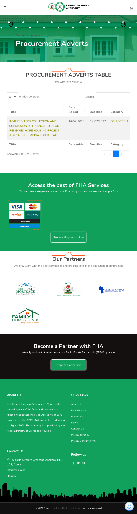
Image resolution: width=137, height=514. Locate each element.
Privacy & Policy (80, 434)
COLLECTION (119, 121)
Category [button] (116, 112)
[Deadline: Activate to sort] (98, 110)
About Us (76, 404)
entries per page (29, 97)
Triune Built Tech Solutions (69, 508)
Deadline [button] (96, 112)
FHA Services (78, 410)
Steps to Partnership (69, 365)
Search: (89, 97)
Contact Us (77, 428)
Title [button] (12, 112)
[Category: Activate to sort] (119, 110)
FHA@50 (12, 476)
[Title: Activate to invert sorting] (36, 110)
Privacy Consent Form (83, 440)
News (74, 422)
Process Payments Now (68, 237)
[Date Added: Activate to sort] (77, 110)
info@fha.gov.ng (16, 470)
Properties (77, 416)
